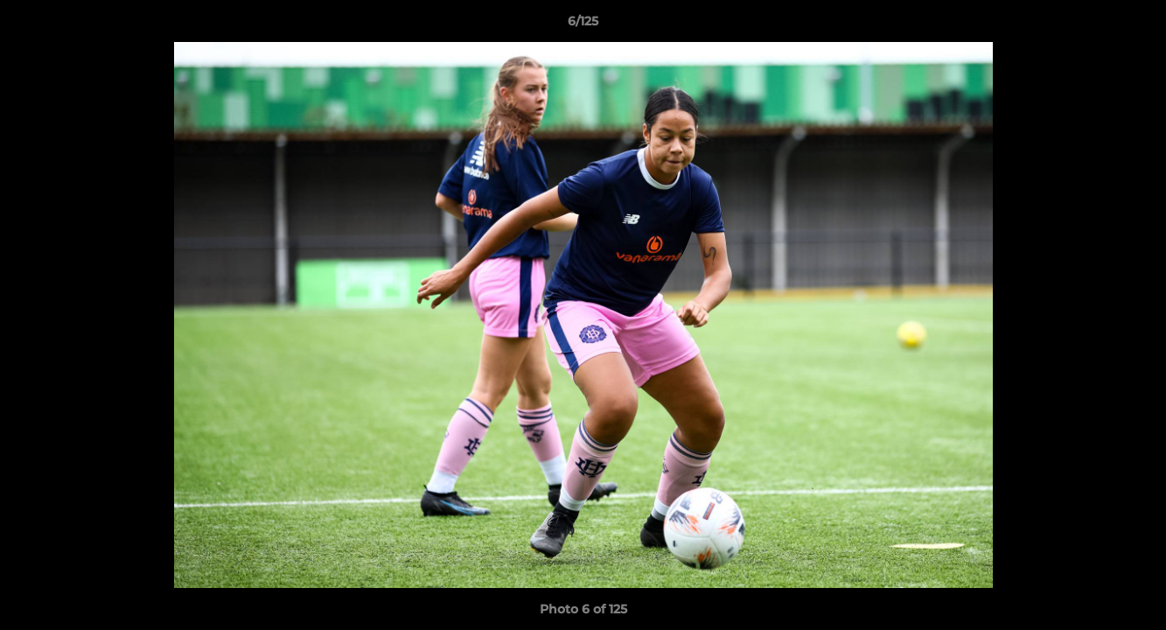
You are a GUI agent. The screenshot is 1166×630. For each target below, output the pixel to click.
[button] (1134, 25)
